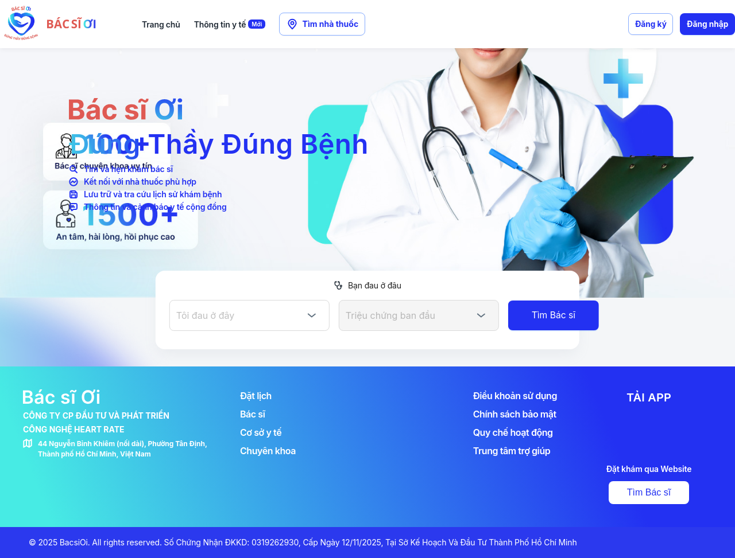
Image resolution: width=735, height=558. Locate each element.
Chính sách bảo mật (514, 414)
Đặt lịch (256, 395)
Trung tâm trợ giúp (512, 450)
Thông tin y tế (230, 24)
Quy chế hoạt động (513, 432)
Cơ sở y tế (260, 432)
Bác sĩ (252, 414)
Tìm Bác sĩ (649, 492)
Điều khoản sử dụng (515, 395)
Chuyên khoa (268, 450)
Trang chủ (161, 24)
